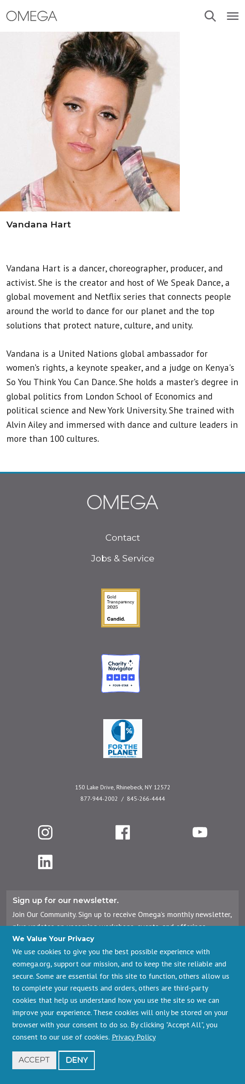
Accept (34, 1060)
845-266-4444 (146, 798)
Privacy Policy (134, 1037)
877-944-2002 (99, 798)
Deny (77, 1060)
